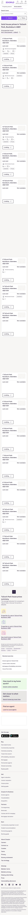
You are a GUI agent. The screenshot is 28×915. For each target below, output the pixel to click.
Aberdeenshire (17, 648)
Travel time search (6, 754)
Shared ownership (6, 766)
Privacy (3, 854)
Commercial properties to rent (10, 825)
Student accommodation (8, 828)
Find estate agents (6, 763)
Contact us (4, 845)
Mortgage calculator (7, 816)
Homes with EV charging (8, 813)
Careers (3, 842)
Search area (5, 10)
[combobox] (14, 12)
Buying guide (4, 769)
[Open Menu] (2, 2)
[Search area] (14, 13)
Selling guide (4, 786)
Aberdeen (3, 650)
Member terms (5, 869)
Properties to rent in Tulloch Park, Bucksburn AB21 (11, 627)
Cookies (3, 848)
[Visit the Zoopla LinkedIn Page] (9, 885)
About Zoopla (5, 839)
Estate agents (5, 795)
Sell (2, 774)
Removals (4, 810)
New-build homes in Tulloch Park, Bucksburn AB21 (11, 638)
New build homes (6, 745)
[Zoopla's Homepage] (10, 2)
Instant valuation (6, 780)
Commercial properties (7, 748)
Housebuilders (5, 798)
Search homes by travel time (12, 699)
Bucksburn (14, 650)
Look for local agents (9, 709)
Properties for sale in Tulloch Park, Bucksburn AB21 (11, 616)
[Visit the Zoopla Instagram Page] (13, 885)
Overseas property (6, 751)
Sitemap (3, 866)
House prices (9, 648)
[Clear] (25, 13)
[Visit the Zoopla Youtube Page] (16, 885)
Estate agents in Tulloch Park (10, 660)
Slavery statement (7, 857)
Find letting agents (6, 831)
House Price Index (7, 669)
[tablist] (12, 6)
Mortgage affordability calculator (11, 666)
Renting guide (5, 834)
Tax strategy (5, 860)
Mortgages (4, 760)
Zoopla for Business (7, 792)
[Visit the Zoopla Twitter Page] (6, 885)
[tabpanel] (14, 14)
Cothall (9, 650)
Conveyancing (5, 807)
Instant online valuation (8, 663)
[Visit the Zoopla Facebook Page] (2, 885)
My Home (22, 2)
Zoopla (3, 648)
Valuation (18, 2)
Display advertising (7, 875)
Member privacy (6, 872)
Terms (3, 851)
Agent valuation (5, 777)
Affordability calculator (8, 757)
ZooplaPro (4, 801)
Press (2, 878)
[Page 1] (14, 592)
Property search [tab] (7, 6)
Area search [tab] (18, 6)
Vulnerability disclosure (8, 881)
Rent (2, 822)
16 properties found (7, 30)
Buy (2, 742)
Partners (3, 804)
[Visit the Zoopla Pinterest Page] (20, 885)
